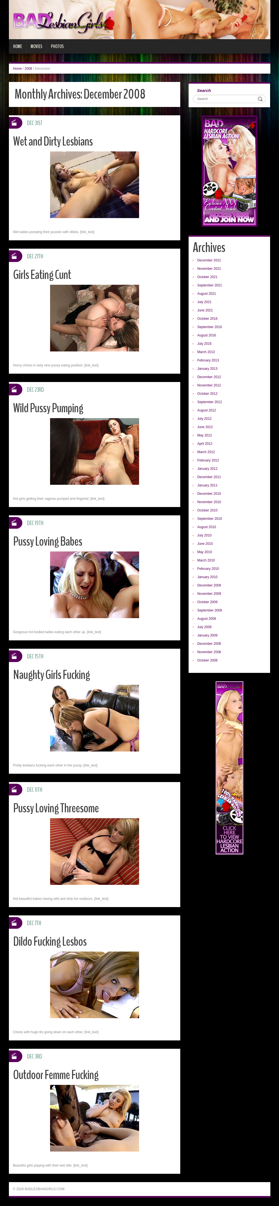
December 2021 (209, 260)
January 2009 (207, 635)
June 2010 (205, 544)
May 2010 (204, 552)
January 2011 (207, 485)
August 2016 (206, 335)
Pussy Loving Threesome (56, 808)
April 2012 (204, 444)
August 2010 (206, 527)
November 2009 (209, 594)
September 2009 (209, 610)
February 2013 (208, 360)
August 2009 (206, 619)
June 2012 (205, 427)
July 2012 (204, 419)
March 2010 (206, 560)
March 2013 (206, 352)
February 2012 (208, 460)
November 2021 (209, 269)
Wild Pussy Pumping (48, 408)
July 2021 (204, 302)
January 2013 (207, 369)
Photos (57, 46)
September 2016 (209, 327)
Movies (36, 46)
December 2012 (209, 377)
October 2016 (207, 319)
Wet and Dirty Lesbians (53, 141)
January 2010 (207, 577)
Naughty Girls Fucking (51, 674)
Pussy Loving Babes (47, 541)
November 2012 (209, 385)
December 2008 (209, 644)
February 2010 (208, 569)
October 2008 (207, 660)
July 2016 (204, 344)
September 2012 (209, 402)
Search (204, 90)
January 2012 (207, 469)
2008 (28, 69)
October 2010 (207, 510)
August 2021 (206, 294)
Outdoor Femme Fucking (55, 1075)
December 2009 (209, 585)
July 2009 (204, 627)
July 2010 (204, 535)
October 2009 (207, 602)
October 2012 (207, 394)
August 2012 (206, 410)
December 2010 (209, 494)
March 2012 (206, 452)
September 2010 (209, 519)
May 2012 (204, 435)
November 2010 (209, 502)
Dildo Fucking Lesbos (50, 941)
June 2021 (205, 310)
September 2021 (209, 285)
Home (17, 46)
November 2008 (209, 652)
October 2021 (207, 277)
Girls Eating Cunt (42, 274)
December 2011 (209, 477)
